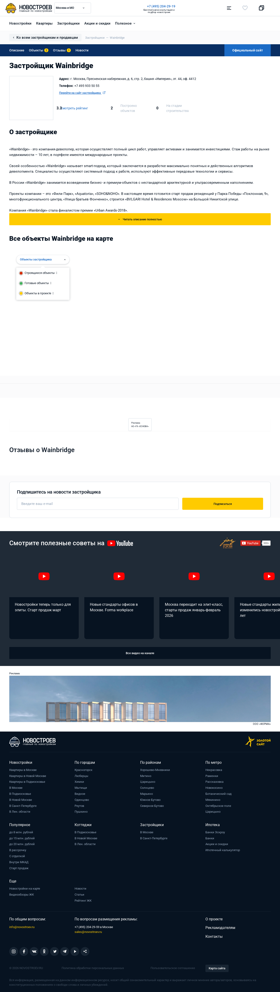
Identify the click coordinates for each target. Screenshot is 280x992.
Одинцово (82, 800)
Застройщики (68, 23)
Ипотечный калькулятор (222, 850)
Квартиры (44, 23)
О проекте (214, 919)
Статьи (79, 894)
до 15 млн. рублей (22, 838)
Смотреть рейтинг (74, 108)
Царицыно (147, 781)
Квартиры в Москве (23, 770)
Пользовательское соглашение (173, 968)
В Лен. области (19, 811)
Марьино (146, 794)
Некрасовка (213, 770)
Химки (79, 781)
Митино (145, 776)
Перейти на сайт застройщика (82, 93)
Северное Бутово (152, 806)
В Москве (15, 787)
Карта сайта (217, 968)
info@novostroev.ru (22, 927)
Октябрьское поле (218, 806)
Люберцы (81, 776)
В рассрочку (17, 850)
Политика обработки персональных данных (93, 968)
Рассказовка (214, 781)
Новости (82, 50)
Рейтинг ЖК (83, 900)
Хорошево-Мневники (155, 770)
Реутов (79, 806)
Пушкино (81, 811)
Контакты (214, 936)
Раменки (211, 776)
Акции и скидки (97, 23)
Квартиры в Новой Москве (27, 776)
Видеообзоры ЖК (21, 894)
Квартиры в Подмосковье (27, 781)
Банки (209, 838)
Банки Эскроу (215, 832)
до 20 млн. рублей (22, 844)
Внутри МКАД (18, 862)
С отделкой (17, 856)
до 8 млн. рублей (21, 832)
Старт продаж (18, 868)
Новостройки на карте (24, 888)
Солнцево (147, 787)
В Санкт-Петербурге (23, 806)
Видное (80, 794)
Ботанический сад (218, 794)
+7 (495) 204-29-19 (161, 6)
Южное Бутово (150, 800)
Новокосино (214, 787)
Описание (16, 50)
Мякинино (212, 800)
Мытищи (81, 787)
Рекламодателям (220, 927)
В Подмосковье (20, 794)
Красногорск (83, 770)
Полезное (123, 23)
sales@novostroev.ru (88, 932)
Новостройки (20, 23)
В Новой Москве (20, 800)
